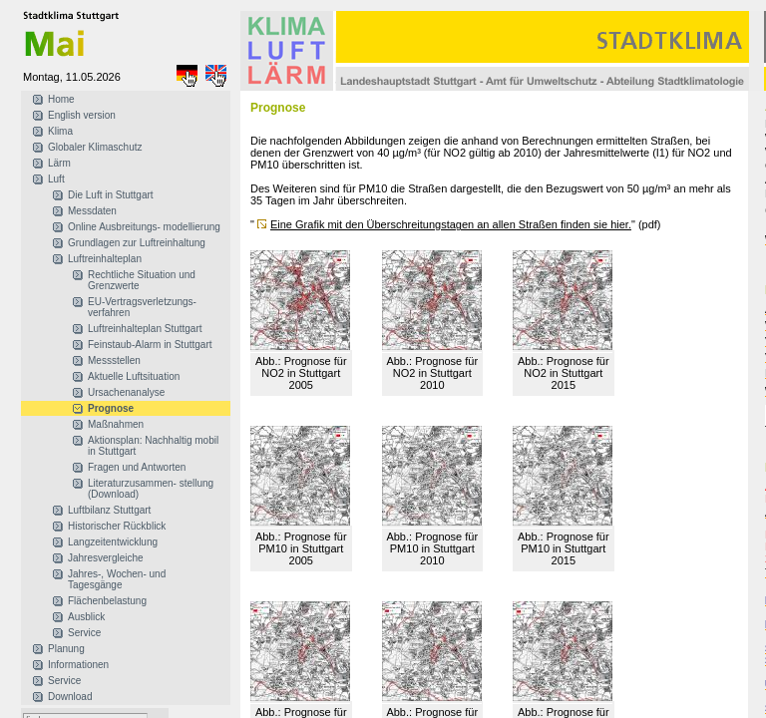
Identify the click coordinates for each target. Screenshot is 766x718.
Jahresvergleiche (106, 557)
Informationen (78, 664)
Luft (56, 179)
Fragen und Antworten (137, 467)
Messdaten (92, 210)
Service (84, 632)
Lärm (59, 163)
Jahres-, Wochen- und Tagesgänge (117, 579)
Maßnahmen (116, 424)
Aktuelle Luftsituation (134, 376)
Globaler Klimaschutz (95, 147)
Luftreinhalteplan (105, 258)
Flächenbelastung (107, 600)
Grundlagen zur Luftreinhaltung (136, 242)
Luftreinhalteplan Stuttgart (145, 328)
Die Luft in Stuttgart (111, 194)
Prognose (111, 408)
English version (82, 115)
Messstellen (114, 360)
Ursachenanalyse (126, 392)
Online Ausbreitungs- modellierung (144, 226)
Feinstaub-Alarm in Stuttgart (150, 344)
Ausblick (86, 616)
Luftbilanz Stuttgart (109, 510)
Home (61, 99)
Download (70, 696)
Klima (60, 131)
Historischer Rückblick (117, 526)
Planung (66, 648)
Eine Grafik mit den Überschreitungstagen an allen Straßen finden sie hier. (450, 224)
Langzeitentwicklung (113, 542)
